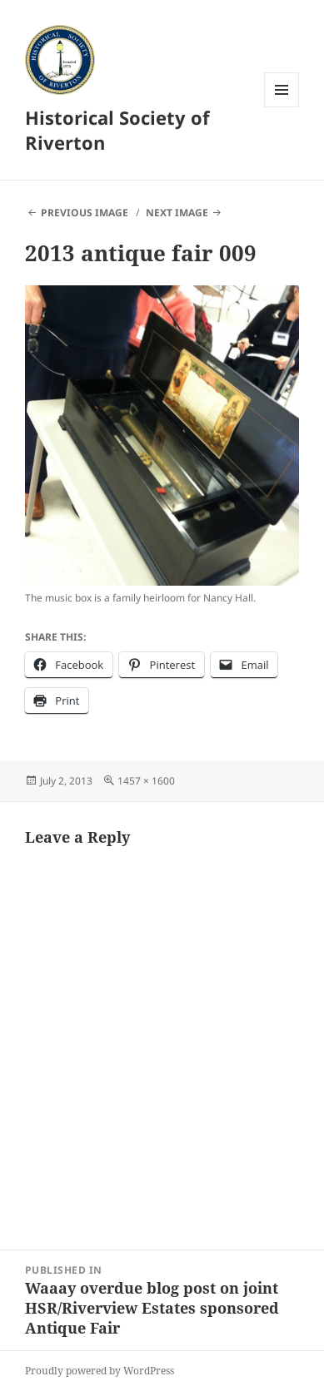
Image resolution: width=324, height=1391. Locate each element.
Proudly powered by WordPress (99, 1371)
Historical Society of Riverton (117, 130)
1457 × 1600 (146, 781)
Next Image (177, 212)
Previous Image (84, 212)
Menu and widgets (282, 106)
